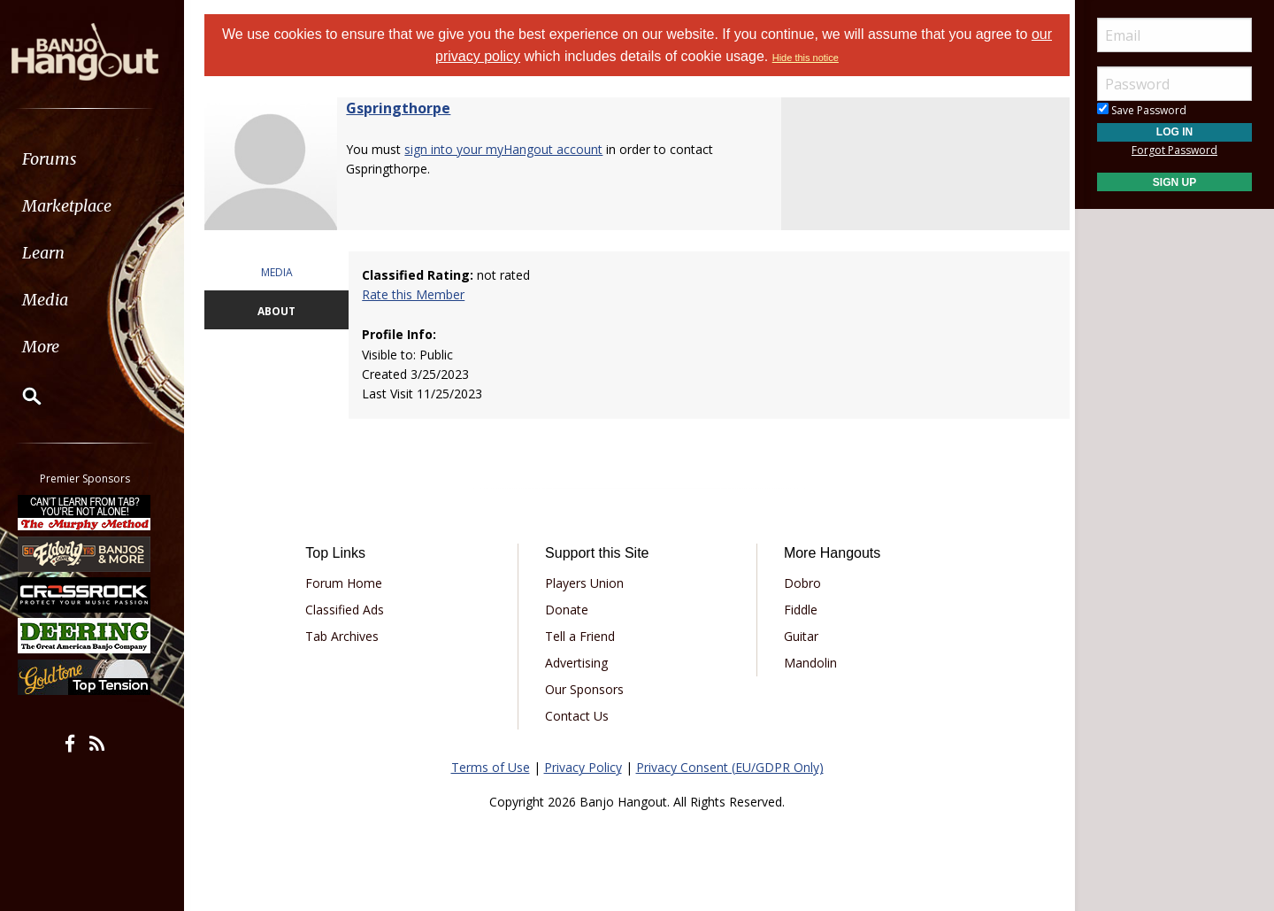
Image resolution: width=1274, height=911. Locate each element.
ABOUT (284, 311)
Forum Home (349, 583)
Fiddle (798, 609)
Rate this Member (418, 294)
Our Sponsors (586, 689)
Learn (58, 253)
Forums (64, 159)
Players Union (586, 583)
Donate (568, 609)
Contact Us (578, 715)
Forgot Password (1174, 150)
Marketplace (82, 206)
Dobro (799, 583)
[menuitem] (99, 158)
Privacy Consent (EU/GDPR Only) (730, 767)
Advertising (578, 662)
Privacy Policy (583, 767)
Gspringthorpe (406, 108)
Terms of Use (490, 767)
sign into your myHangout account (511, 149)
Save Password (1141, 110)
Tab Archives (348, 636)
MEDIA (283, 272)
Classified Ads (350, 609)
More (55, 346)
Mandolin (807, 662)
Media (60, 300)
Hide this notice (805, 57)
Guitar (798, 636)
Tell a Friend (582, 636)
